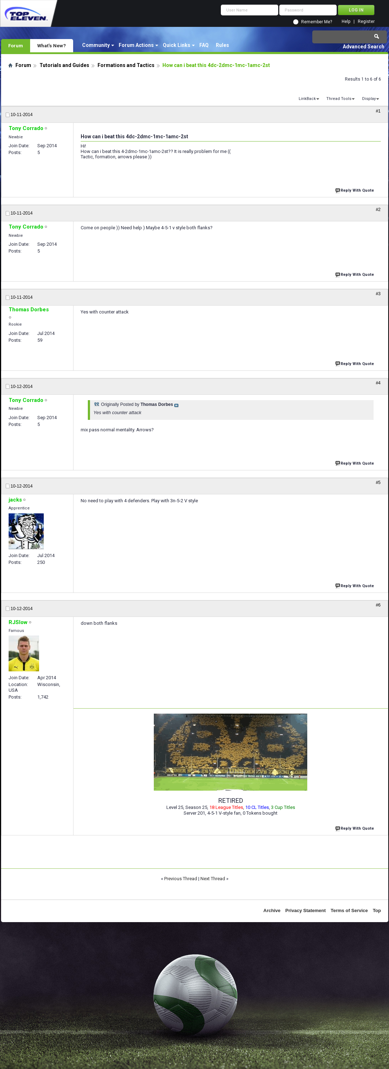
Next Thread (212, 878)
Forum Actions (136, 45)
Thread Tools (338, 98)
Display (369, 98)
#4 (378, 382)
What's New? (51, 45)
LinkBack (307, 98)
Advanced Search (363, 46)
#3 (378, 293)
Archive (272, 910)
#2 (378, 209)
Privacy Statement (305, 910)
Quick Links (176, 45)
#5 (378, 482)
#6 (378, 605)
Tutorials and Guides (64, 65)
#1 (378, 111)
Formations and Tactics (126, 65)
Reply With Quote (355, 190)
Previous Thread (180, 878)
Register (366, 22)
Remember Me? (316, 21)
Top (377, 910)
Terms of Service (349, 910)
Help (346, 22)
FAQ (204, 45)
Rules (222, 45)
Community (96, 45)
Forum (15, 45)
